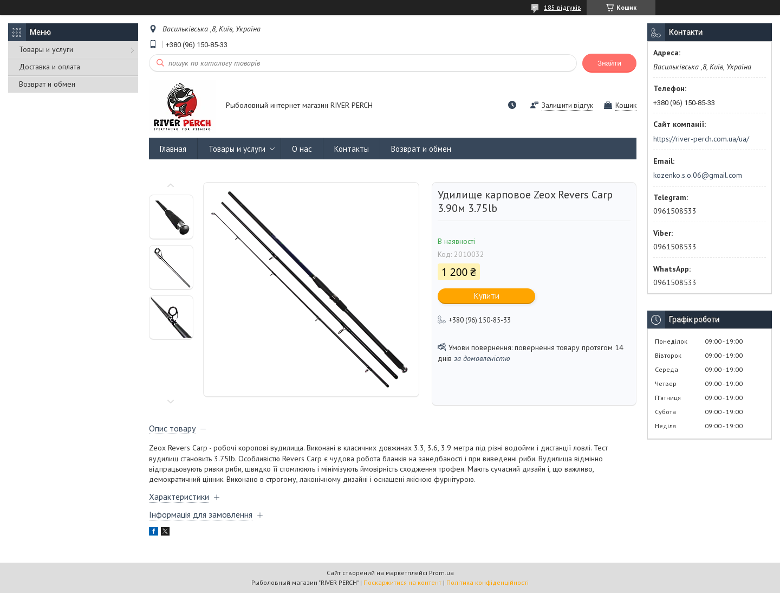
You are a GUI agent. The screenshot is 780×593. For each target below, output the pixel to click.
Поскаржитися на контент (402, 582)
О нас (302, 149)
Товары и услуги (46, 49)
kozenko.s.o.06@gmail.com (697, 175)
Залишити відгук (567, 105)
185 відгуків (562, 7)
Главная (173, 149)
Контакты (351, 149)
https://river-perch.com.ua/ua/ (701, 139)
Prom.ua (441, 573)
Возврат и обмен (47, 84)
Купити (486, 296)
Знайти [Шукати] (609, 63)
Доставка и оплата (49, 67)
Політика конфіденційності (487, 582)
